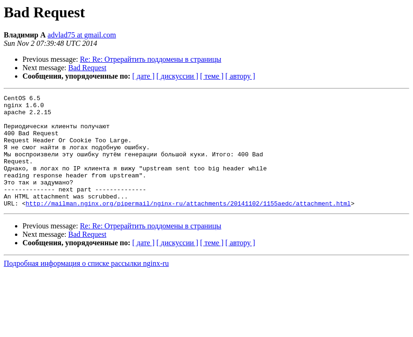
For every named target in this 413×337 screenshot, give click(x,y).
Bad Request (87, 68)
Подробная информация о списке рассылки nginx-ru (86, 286)
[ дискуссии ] (177, 76)
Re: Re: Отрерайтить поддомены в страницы (150, 59)
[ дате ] (143, 76)
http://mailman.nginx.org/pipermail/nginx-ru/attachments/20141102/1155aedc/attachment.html (188, 225)
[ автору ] (240, 76)
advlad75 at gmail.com (82, 35)
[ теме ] (211, 76)
